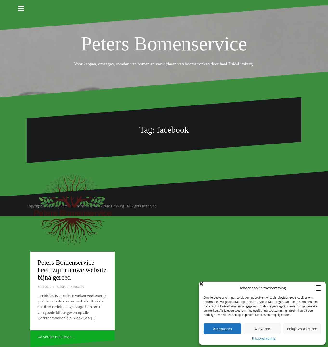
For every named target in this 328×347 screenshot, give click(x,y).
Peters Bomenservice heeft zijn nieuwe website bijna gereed (72, 270)
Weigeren (262, 328)
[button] (318, 288)
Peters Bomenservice (164, 44)
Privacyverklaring (263, 338)
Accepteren (222, 328)
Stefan (61, 287)
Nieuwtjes (77, 287)
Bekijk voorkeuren (302, 328)
